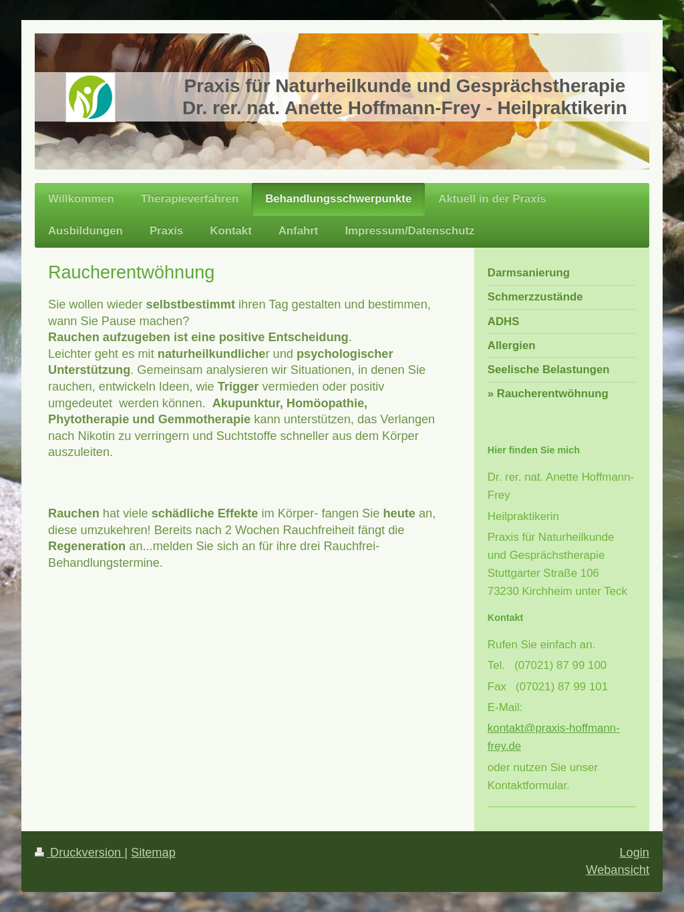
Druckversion (79, 852)
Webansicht (617, 870)
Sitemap (153, 852)
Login (634, 852)
